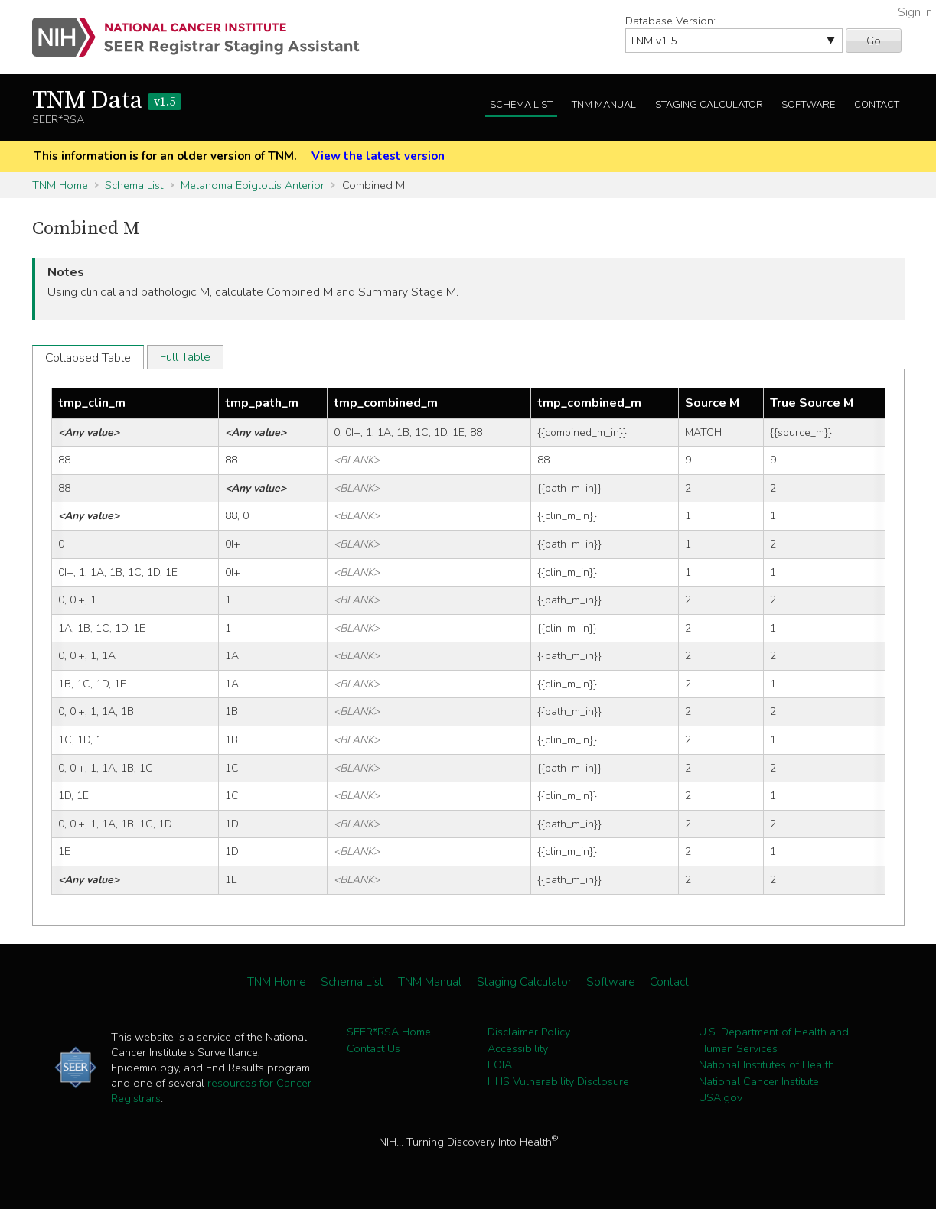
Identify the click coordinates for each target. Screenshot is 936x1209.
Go (873, 40)
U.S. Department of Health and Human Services (774, 1040)
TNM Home (60, 185)
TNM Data (106, 101)
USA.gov (720, 1097)
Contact (876, 105)
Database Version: (670, 20)
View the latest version (378, 156)
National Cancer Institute (759, 1081)
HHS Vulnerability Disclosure (558, 1081)
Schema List (521, 105)
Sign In (915, 12)
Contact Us (373, 1048)
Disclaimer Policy (529, 1031)
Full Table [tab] (185, 357)
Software (808, 105)
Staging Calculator (709, 105)
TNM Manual (604, 105)
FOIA (500, 1064)
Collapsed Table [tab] (88, 357)
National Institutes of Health (766, 1064)
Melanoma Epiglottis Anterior (253, 185)
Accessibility (518, 1048)
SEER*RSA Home (389, 1031)
